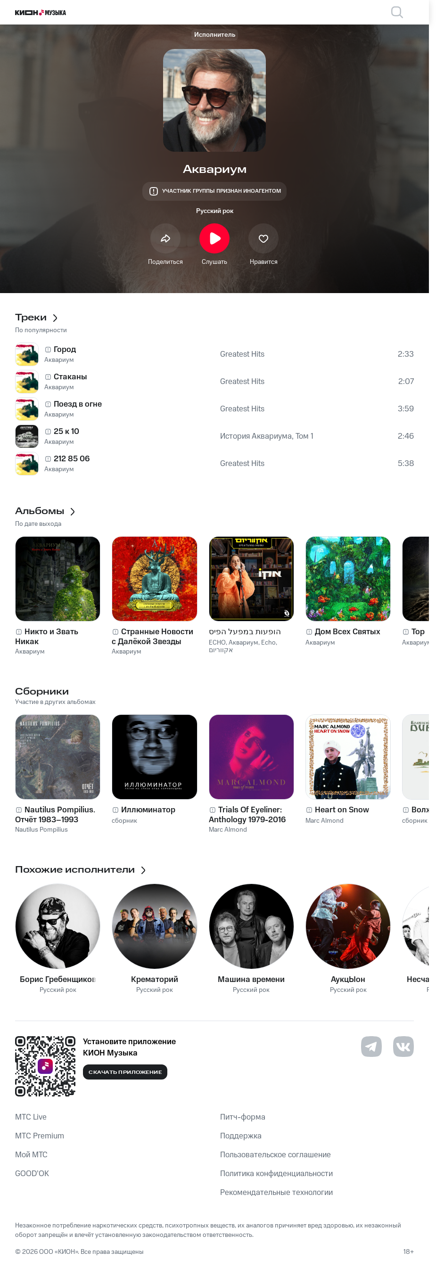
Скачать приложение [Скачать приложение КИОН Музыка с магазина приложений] (125, 1072)
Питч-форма (242, 1117)
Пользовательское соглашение (275, 1155)
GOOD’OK (32, 1173)
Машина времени (251, 979)
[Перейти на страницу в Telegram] (371, 1046)
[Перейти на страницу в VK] (403, 1046)
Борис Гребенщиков (58, 979)
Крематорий (154, 979)
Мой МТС (31, 1155)
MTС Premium (39, 1136)
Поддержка (241, 1136)
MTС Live (31, 1117)
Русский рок (214, 211)
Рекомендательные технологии (276, 1192)
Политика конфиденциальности (276, 1173)
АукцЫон (348, 979)
